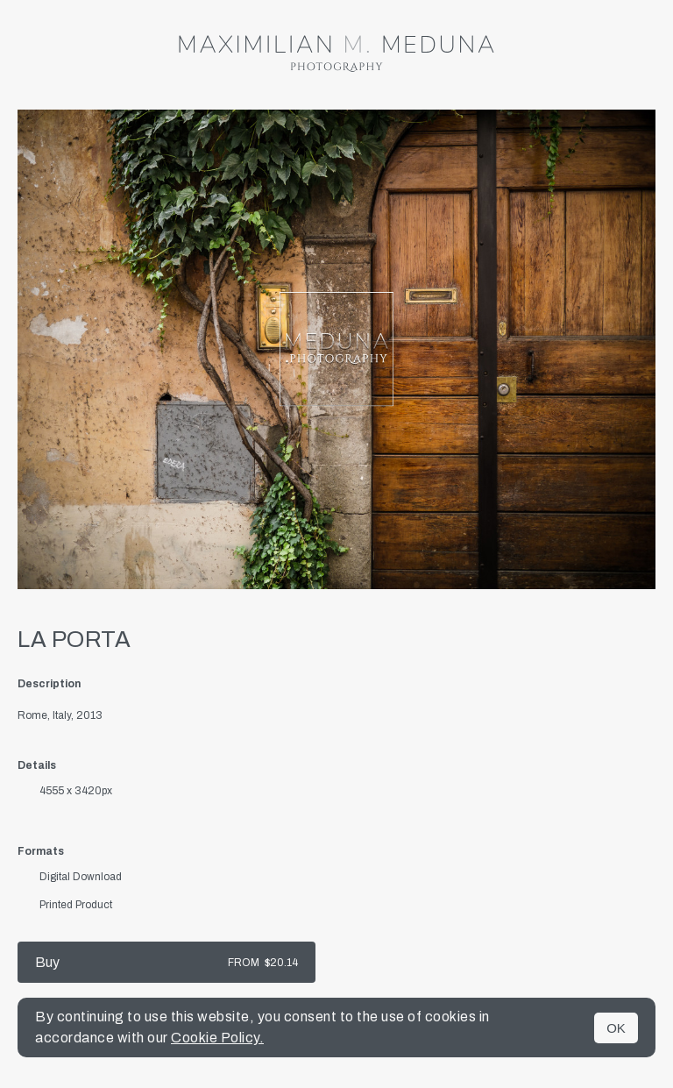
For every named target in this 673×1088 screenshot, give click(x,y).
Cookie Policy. (217, 1037)
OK (616, 1027)
